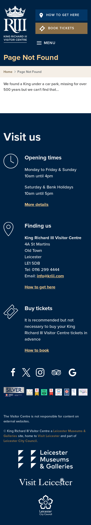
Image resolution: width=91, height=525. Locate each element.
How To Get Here (59, 15)
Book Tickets (56, 28)
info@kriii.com (50, 276)
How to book (37, 350)
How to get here (40, 287)
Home (8, 72)
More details (37, 204)
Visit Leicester (49, 436)
